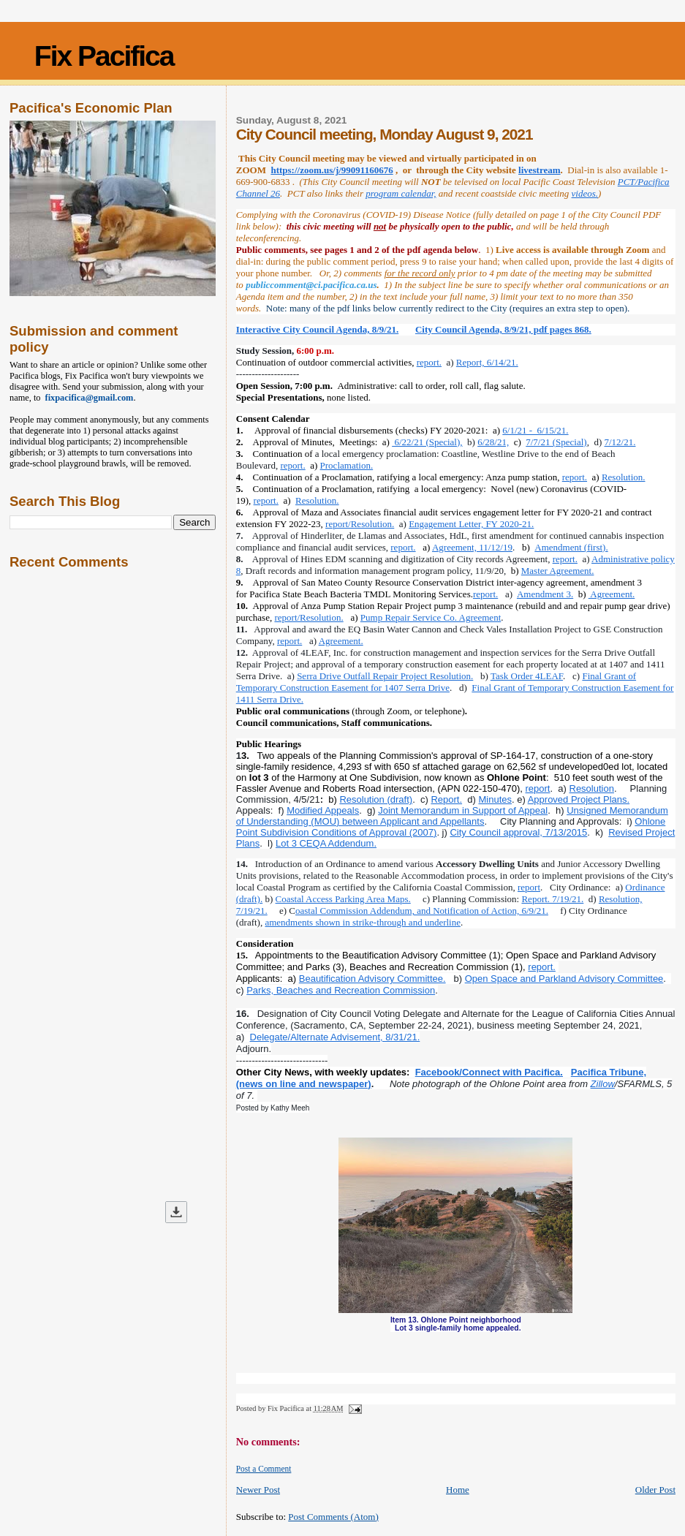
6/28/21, (493, 441)
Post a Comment (264, 1468)
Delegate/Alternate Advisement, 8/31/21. (335, 1037)
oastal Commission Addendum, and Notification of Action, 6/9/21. (421, 910)
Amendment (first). (571, 547)
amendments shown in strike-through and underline (363, 922)
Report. (446, 799)
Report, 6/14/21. (487, 362)
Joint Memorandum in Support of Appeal (463, 810)
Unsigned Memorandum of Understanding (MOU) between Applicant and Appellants (452, 816)
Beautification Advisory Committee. (372, 978)
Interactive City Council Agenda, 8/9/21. (317, 329)
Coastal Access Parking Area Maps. (343, 898)
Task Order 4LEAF (527, 675)
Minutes (495, 799)
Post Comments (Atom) (333, 1516)
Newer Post (258, 1489)
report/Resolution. (359, 523)
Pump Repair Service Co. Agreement (430, 617)
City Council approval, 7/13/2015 (518, 832)
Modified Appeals (323, 810)
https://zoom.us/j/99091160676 (331, 169)
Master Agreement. (557, 570)
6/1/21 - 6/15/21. (535, 430)
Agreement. (612, 594)
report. (429, 362)
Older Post (655, 1489)
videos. (585, 193)
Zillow (603, 1083)
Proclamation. (347, 465)
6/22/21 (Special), (427, 441)
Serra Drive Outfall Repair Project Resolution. (385, 675)
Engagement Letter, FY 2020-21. (471, 523)
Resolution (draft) (375, 799)
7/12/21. (620, 441)
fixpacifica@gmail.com (87, 398)
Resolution (591, 788)
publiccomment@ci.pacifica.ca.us (311, 284)
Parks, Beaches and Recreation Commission (340, 990)
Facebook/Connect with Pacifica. (489, 1072)
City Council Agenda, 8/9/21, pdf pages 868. (503, 329)
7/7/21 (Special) (556, 441)
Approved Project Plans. (578, 799)
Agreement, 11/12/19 (472, 547)
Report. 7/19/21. (552, 898)
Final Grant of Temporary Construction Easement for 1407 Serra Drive (436, 681)
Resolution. (624, 477)
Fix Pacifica (104, 56)
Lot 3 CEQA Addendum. (326, 843)
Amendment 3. (545, 594)
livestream (539, 169)
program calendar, (401, 193)
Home (457, 1489)
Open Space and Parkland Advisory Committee (564, 978)
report (538, 788)
